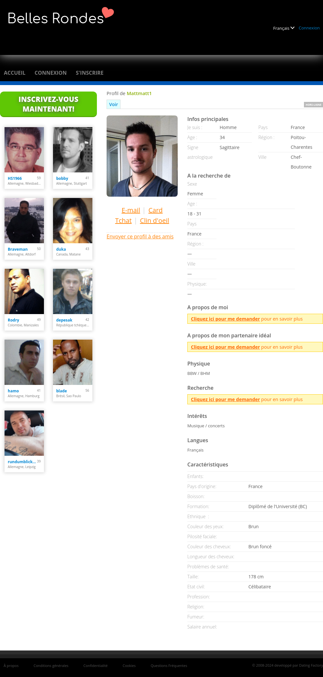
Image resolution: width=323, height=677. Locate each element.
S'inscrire (90, 72)
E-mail (130, 210)
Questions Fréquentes (169, 665)
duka (61, 249)
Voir (113, 104)
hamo (13, 391)
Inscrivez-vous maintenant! (48, 104)
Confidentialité (95, 665)
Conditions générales (51, 665)
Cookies (129, 665)
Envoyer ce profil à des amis (140, 236)
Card (155, 210)
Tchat (123, 220)
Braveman (18, 249)
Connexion (309, 28)
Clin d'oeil (154, 220)
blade (61, 391)
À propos (11, 665)
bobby (62, 178)
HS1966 (15, 178)
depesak (64, 320)
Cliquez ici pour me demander (225, 319)
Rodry (13, 320)
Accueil (15, 72)
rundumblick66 (22, 461)
